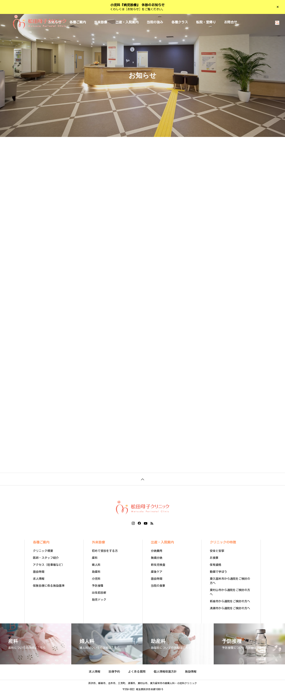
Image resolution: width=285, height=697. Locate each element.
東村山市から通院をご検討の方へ (230, 596)
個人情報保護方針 (165, 676)
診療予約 (114, 676)
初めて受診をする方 (105, 555)
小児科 (96, 583)
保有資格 (215, 569)
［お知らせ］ (133, 9)
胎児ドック (99, 604)
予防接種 (97, 590)
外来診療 (100, 22)
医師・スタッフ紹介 (46, 562)
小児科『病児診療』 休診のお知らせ (137, 5)
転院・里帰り (206, 22)
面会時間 (38, 576)
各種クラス (179, 22)
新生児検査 (158, 569)
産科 (95, 562)
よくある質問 (136, 676)
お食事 (214, 562)
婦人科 (96, 569)
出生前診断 (99, 597)
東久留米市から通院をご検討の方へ (230, 585)
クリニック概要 (43, 555)
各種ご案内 (41, 547)
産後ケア (156, 576)
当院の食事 (158, 590)
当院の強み (155, 22)
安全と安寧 (217, 555)
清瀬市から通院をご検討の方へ (230, 613)
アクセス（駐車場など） (49, 569)
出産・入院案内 (126, 22)
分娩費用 (156, 555)
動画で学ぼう (218, 576)
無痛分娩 (156, 562)
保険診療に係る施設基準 (49, 590)
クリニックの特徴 (223, 547)
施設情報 (190, 676)
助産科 (96, 576)
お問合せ (230, 22)
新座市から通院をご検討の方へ (230, 606)
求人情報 (38, 583)
